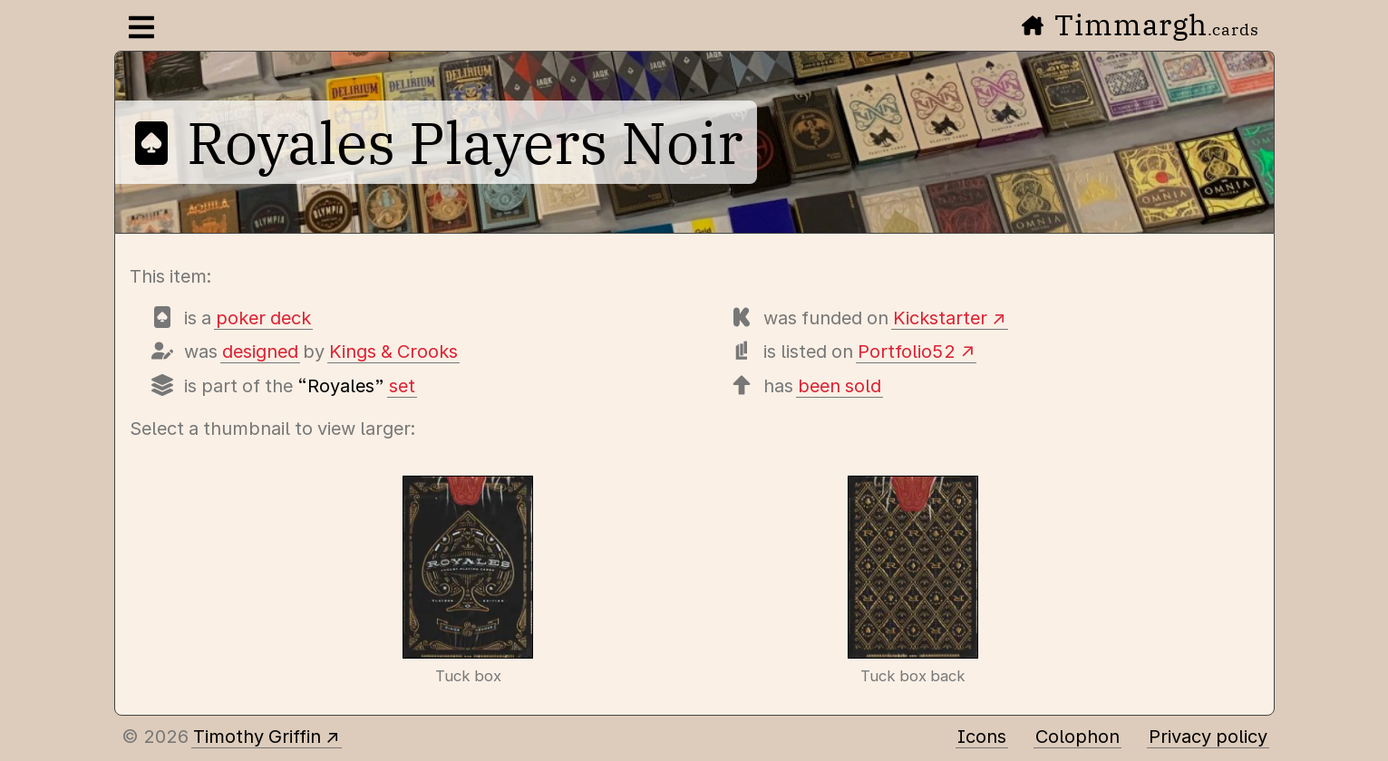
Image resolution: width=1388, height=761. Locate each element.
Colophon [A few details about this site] (1077, 736)
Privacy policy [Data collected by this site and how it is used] (1208, 736)
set (402, 386)
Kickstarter (940, 318)
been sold (839, 386)
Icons (981, 736)
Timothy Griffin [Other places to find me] (257, 736)
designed (260, 351)
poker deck (263, 318)
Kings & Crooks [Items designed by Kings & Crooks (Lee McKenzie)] (393, 351)
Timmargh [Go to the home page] (1140, 24)
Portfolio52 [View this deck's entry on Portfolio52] (907, 351)
